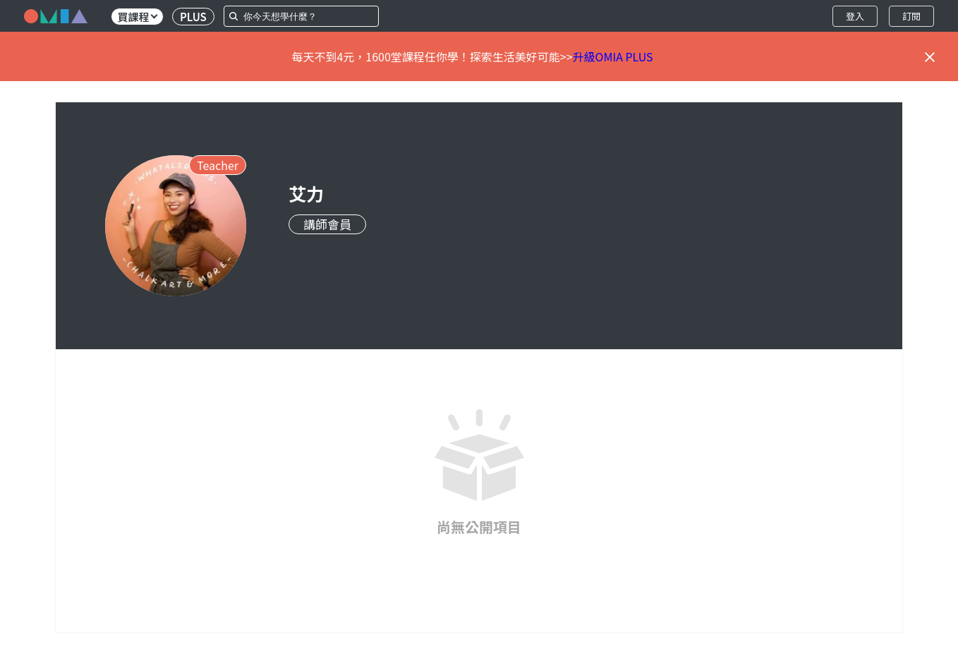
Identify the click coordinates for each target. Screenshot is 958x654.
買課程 (137, 16)
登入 (855, 16)
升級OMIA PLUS (613, 56)
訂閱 (911, 16)
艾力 (306, 193)
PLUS (193, 16)
